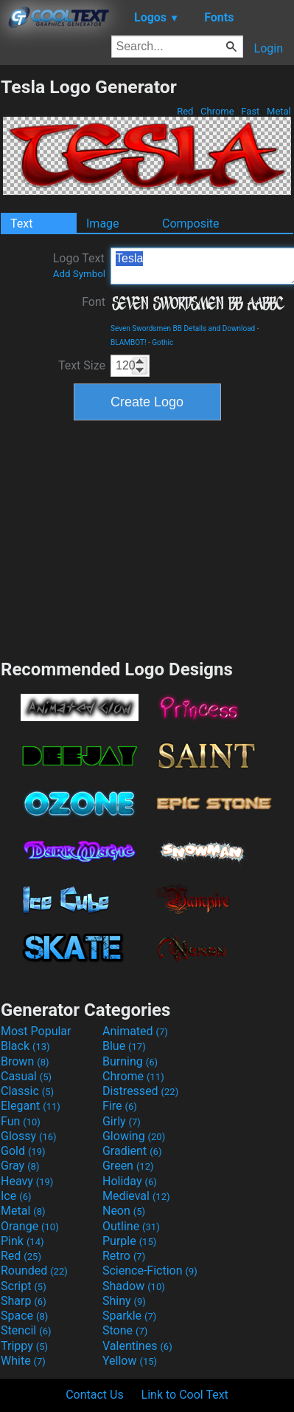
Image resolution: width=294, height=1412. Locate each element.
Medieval (136, 1196)
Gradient (131, 1151)
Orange (30, 1226)
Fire (119, 1106)
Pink (22, 1241)
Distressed (140, 1091)
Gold (23, 1151)
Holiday (129, 1181)
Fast (250, 111)
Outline (131, 1226)
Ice (16, 1196)
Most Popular (36, 1031)
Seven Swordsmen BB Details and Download (183, 328)
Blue (124, 1046)
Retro (123, 1256)
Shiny (124, 1301)
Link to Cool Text (184, 1395)
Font (93, 302)
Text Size (81, 365)
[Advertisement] (147, 537)
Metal (279, 111)
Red (185, 111)
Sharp (23, 1301)
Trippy (24, 1346)
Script (23, 1286)
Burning (130, 1061)
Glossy (29, 1136)
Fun (21, 1121)
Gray (20, 1166)
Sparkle (129, 1316)
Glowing (133, 1136)
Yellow (129, 1361)
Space (24, 1316)
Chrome (217, 111)
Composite (191, 223)
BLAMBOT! (129, 342)
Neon (123, 1211)
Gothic (162, 342)
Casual (26, 1076)
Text (21, 223)
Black (25, 1046)
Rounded (34, 1270)
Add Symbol (79, 273)
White (23, 1361)
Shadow (133, 1286)
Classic (27, 1091)
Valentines (137, 1346)
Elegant (30, 1106)
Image (102, 223)
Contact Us (95, 1395)
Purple (129, 1241)
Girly (121, 1121)
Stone (124, 1330)
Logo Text (79, 265)
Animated (135, 1031)
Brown (25, 1061)
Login (268, 48)
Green (128, 1166)
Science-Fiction (149, 1270)
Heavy (27, 1181)
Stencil (26, 1330)
